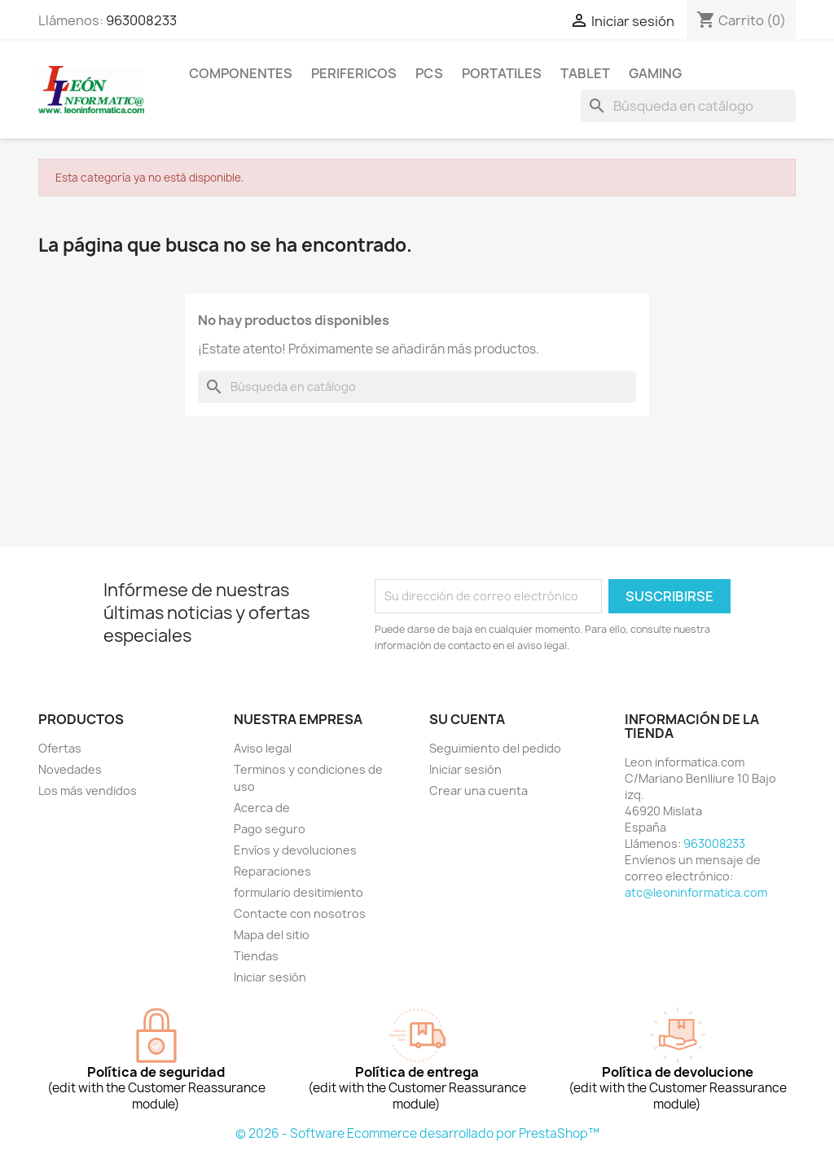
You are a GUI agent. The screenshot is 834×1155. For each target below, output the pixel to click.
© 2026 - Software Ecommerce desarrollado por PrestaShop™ (417, 1133)
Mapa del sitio (271, 934)
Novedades (70, 769)
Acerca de (262, 807)
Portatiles (502, 73)
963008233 (141, 20)
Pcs (429, 73)
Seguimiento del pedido (495, 748)
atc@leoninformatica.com (696, 892)
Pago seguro (269, 829)
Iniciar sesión (270, 977)
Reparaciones (272, 871)
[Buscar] (688, 106)
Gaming (655, 73)
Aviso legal (263, 748)
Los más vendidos (87, 790)
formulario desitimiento (298, 892)
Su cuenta (467, 719)
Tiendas (256, 956)
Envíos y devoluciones (295, 850)
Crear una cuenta (478, 790)
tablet (585, 73)
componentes (240, 73)
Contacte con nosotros (300, 913)
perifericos (354, 73)
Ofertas (59, 748)
